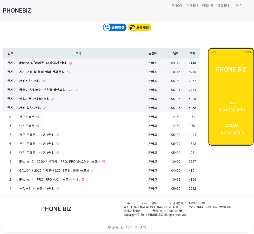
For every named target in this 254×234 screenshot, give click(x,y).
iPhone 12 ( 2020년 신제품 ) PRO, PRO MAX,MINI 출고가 (60, 161)
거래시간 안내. (30, 80)
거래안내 (192, 5)
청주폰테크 (27, 116)
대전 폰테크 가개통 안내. (37, 152)
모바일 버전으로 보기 (127, 227)
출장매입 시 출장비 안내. (37, 188)
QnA (238, 5)
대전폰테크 (27, 125)
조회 (192, 53)
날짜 (176, 53)
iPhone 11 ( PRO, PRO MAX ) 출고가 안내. (50, 179)
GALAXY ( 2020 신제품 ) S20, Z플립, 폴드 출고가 (54, 170)
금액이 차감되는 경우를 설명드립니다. (46, 89)
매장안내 (223, 5)
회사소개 (177, 5)
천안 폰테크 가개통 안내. (37, 143)
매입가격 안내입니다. (34, 98)
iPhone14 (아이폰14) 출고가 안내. (43, 62)
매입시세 (207, 5)
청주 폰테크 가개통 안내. (37, 134)
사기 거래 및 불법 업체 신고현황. (43, 71)
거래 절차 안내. (30, 107)
